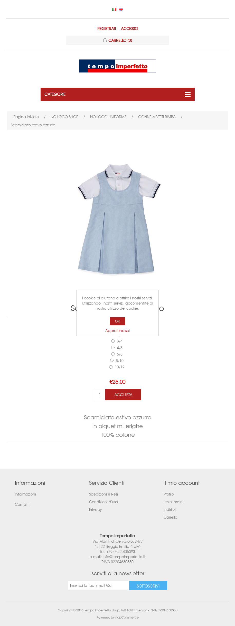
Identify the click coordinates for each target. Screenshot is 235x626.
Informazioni (25, 494)
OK (117, 321)
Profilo (169, 494)
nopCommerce (127, 617)
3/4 (120, 341)
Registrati (106, 28)
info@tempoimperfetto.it (124, 556)
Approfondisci (117, 330)
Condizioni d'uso (103, 501)
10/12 (120, 366)
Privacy (95, 509)
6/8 (120, 354)
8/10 (120, 360)
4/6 (120, 347)
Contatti (22, 504)
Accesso (129, 28)
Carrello (170, 517)
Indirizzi (170, 509)
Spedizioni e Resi (103, 494)
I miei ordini (173, 501)
